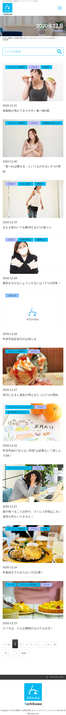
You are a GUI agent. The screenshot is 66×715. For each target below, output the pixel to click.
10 (48, 644)
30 (5, 653)
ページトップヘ (55, 677)
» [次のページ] (16, 653)
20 (54, 644)
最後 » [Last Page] (24, 653)
